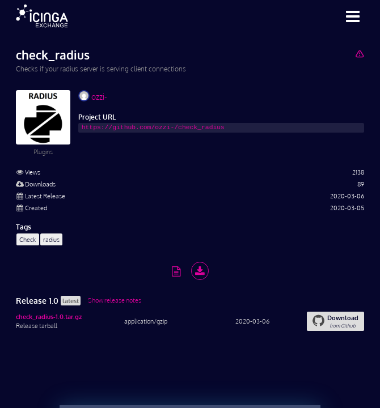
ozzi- (92, 95)
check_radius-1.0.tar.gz (49, 316)
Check (27, 239)
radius (51, 239)
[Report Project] (359, 54)
